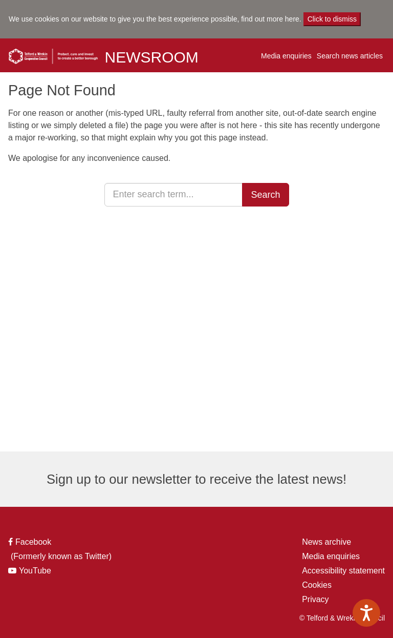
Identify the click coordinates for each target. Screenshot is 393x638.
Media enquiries (286, 56)
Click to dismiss (332, 19)
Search (265, 195)
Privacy (315, 599)
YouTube (32, 570)
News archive (326, 542)
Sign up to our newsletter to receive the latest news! (196, 479)
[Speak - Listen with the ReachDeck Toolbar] (366, 613)
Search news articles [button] (350, 56)
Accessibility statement (343, 570)
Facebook (30, 542)
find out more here (270, 19)
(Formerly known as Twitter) (60, 556)
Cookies (317, 585)
